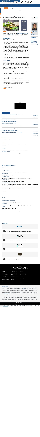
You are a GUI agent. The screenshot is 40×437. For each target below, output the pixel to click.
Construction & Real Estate (5, 279)
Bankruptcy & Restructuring (5, 274)
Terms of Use (31, 287)
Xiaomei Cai (3, 179)
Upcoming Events (5, 223)
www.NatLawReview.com (7, 293)
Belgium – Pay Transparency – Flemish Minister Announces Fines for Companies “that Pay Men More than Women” (18, 205)
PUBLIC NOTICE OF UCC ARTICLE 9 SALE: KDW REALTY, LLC (10, 130)
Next (36, 8)
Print (22, 29)
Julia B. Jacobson (4, 176)
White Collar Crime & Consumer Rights (24, 282)
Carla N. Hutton (8, 151)
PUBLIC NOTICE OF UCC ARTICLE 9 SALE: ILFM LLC (9, 123)
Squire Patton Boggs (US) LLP (11, 18)
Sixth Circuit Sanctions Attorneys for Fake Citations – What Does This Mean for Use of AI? (14, 172)
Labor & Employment (23, 274)
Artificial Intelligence (4, 271)
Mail (23, 29)
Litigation (21, 276)
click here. (12, 300)
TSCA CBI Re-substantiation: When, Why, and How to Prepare (14, 259)
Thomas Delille (4, 170)
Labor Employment (23, 25)
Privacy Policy (35, 287)
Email (32, 32)
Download (24, 29)
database (24, 288)
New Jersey (22, 26)
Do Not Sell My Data (5, 306)
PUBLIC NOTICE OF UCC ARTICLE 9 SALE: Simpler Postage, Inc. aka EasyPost (12, 132)
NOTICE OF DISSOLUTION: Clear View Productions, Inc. (9, 119)
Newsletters (17, 4)
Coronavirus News (23, 24)
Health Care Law (13, 279)
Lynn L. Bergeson (4, 151)
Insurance (21, 271)
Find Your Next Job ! (33, 37)
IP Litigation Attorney (34, 40)
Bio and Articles (33, 34)
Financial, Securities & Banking (15, 276)
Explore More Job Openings (34, 44)
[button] (20, 106)
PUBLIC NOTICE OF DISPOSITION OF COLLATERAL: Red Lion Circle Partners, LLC (12, 114)
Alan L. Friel (8, 176)
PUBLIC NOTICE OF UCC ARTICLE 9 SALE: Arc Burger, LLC (9, 121)
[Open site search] (37, 5)
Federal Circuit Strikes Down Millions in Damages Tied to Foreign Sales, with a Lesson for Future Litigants (16, 178)
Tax (20, 280)
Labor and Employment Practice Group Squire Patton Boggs (8, 182)
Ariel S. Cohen (5, 18)
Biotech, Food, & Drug (4, 276)
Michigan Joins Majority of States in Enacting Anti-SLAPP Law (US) (11, 202)
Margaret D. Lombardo (4, 203)
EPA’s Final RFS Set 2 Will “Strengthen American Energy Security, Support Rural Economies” (15, 150)
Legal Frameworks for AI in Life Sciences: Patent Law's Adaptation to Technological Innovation (18, 231)
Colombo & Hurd (4, 145)
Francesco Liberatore (4, 194)
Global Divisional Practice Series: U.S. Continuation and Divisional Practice (15, 240)
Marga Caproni (4, 206)
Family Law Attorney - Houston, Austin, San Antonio (34, 42)
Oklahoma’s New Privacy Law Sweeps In (7, 175)
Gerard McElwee (7, 170)
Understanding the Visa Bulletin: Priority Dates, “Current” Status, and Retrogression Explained (22, 8)
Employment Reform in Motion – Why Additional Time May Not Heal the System (13, 181)
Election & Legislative (14, 271)
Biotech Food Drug (23, 23)
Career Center (25, 4)
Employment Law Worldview (19, 18)
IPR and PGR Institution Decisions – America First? (9, 208)
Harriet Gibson (3, 197)
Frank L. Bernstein (4, 209)
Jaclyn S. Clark (4, 148)
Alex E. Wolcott (7, 179)
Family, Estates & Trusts (14, 274)
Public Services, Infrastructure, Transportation (24, 278)
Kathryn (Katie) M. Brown (5, 173)
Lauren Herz (3, 167)
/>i (25, 29)
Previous (35, 8)
